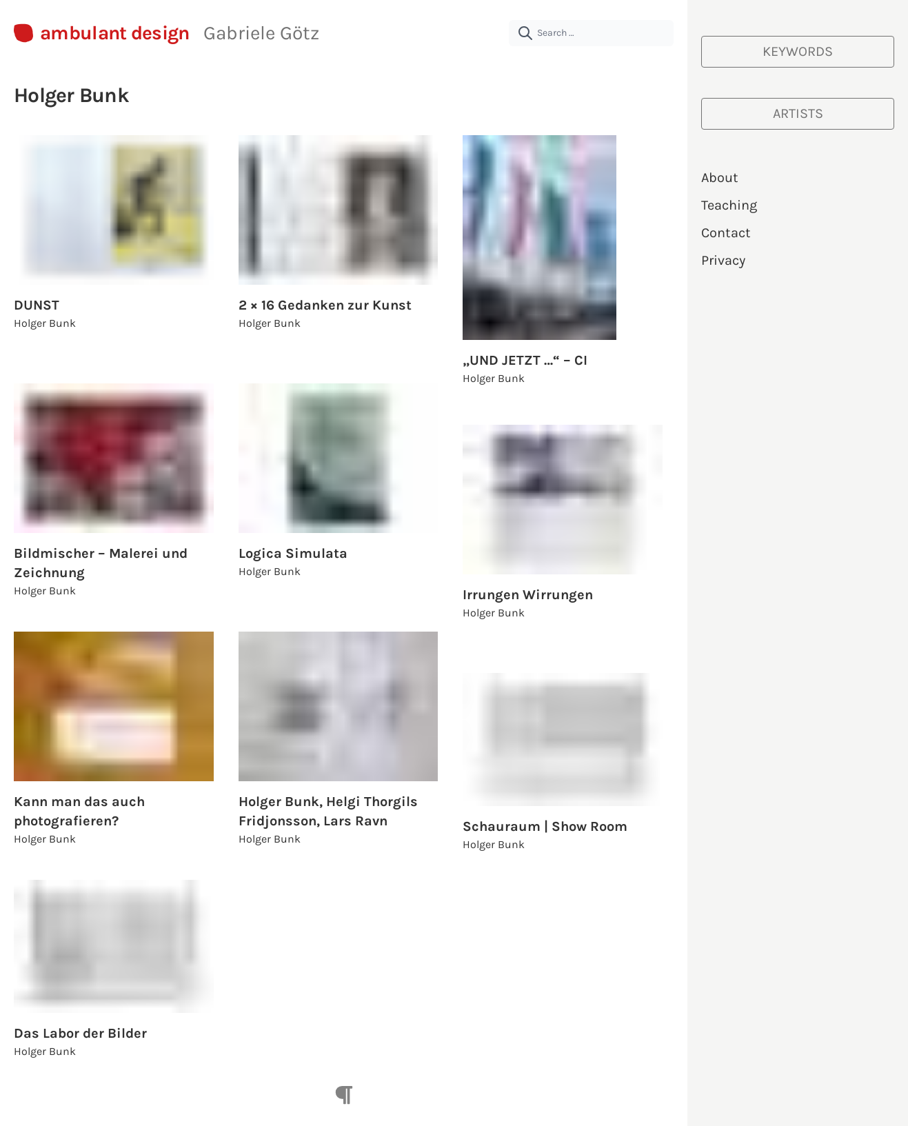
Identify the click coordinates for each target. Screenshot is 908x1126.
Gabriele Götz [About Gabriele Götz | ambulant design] (261, 32)
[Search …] (591, 33)
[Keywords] (797, 52)
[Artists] (797, 114)
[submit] (525, 33)
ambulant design (115, 33)
